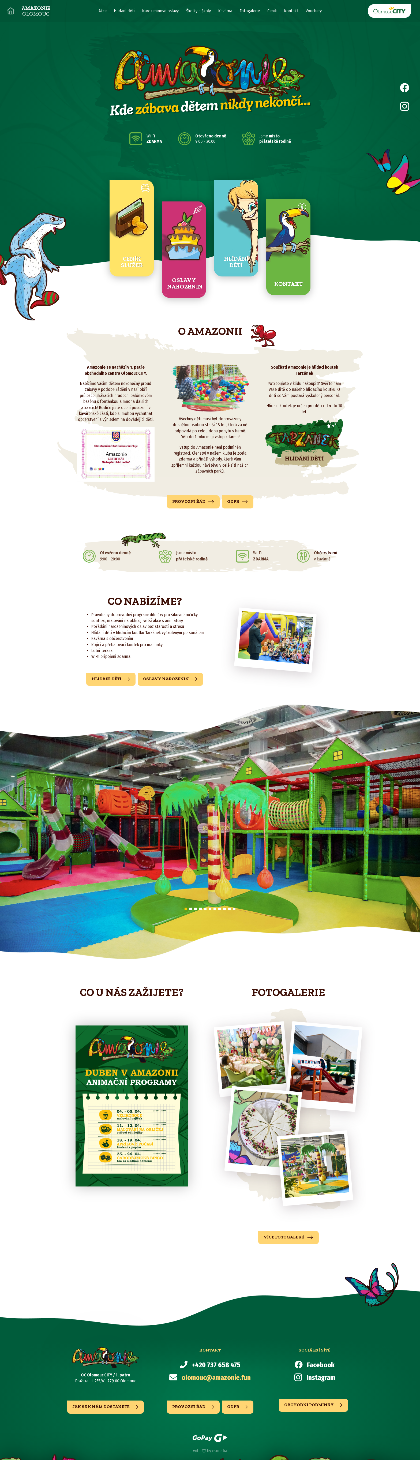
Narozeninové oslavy (160, 10)
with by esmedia (210, 1450)
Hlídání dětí (124, 10)
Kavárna (225, 10)
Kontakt (291, 10)
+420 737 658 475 (216, 1365)
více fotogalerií (288, 1237)
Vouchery (314, 10)
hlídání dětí (111, 679)
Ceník (272, 10)
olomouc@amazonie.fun (216, 1378)
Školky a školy (198, 10)
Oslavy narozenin (170, 679)
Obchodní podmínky (313, 1405)
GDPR (237, 502)
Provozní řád (193, 502)
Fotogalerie (250, 10)
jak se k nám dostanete (105, 1407)
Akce (103, 10)
